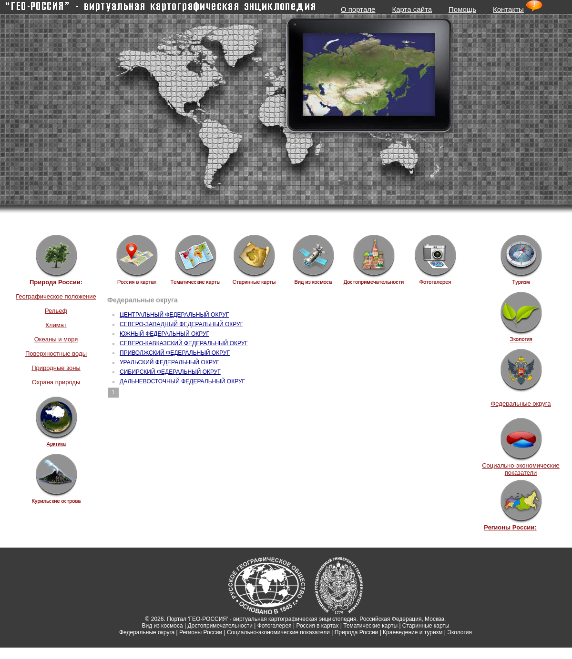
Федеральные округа (520, 403)
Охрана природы (56, 382)
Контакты (508, 9)
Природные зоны (56, 367)
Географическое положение (56, 296)
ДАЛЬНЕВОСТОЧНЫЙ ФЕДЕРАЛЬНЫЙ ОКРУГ (182, 381)
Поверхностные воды (56, 353)
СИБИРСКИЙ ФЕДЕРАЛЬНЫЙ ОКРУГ (170, 372)
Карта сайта (412, 9)
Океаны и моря (56, 339)
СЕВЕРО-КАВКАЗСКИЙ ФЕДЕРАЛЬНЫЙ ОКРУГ (184, 343)
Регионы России (200, 632)
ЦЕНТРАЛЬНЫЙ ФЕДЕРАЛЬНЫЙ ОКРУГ (174, 314)
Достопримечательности (220, 625)
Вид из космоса (162, 625)
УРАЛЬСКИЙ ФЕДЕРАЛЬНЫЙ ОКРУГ (169, 362)
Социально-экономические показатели (521, 469)
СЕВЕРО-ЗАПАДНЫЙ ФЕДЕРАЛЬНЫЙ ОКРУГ (181, 324)
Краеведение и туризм (412, 632)
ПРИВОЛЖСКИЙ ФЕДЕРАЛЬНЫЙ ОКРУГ (175, 352)
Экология (459, 632)
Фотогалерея (274, 625)
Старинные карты (425, 625)
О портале (358, 9)
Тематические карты (370, 625)
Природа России (356, 632)
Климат (55, 325)
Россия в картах (317, 625)
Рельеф (56, 310)
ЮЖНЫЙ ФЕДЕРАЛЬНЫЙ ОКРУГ (164, 333)
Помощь (462, 9)
